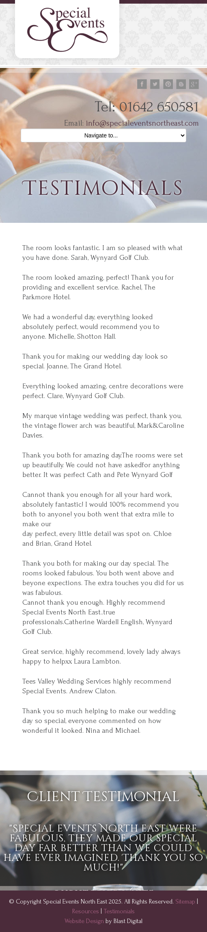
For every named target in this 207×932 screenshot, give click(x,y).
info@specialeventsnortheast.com (142, 123)
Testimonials (119, 911)
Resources (85, 911)
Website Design (84, 921)
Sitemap (185, 901)
